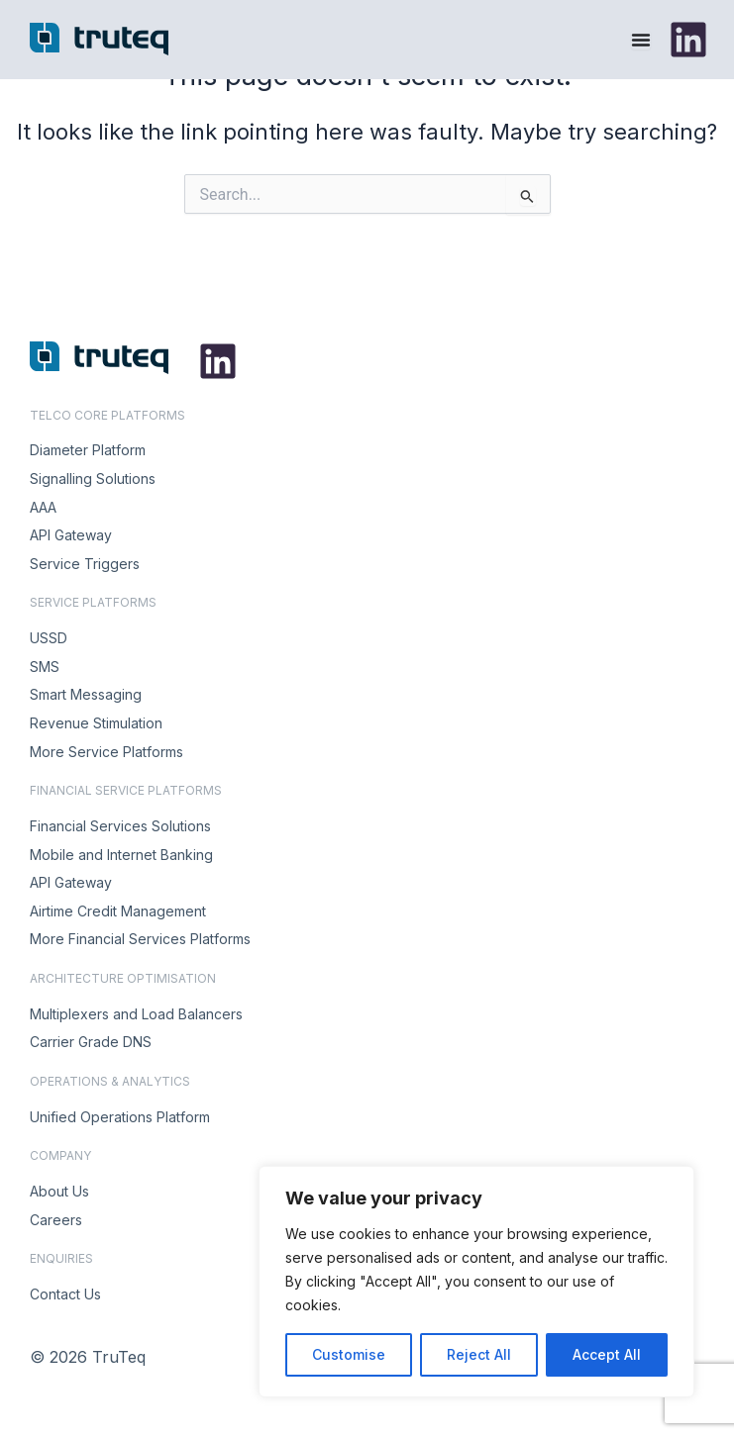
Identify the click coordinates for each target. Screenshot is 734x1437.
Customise (348, 1354)
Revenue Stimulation (96, 723)
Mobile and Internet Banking (121, 854)
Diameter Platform (88, 449)
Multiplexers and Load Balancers (136, 1014)
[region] (476, 1281)
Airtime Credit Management (118, 911)
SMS (44, 666)
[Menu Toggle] (641, 39)
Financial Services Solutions (120, 825)
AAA (43, 507)
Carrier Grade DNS (91, 1041)
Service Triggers (85, 563)
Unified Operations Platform (120, 1116)
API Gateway (71, 535)
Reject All (479, 1354)
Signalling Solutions (93, 478)
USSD (48, 637)
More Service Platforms (106, 751)
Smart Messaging (86, 694)
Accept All (607, 1354)
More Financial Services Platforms (140, 938)
